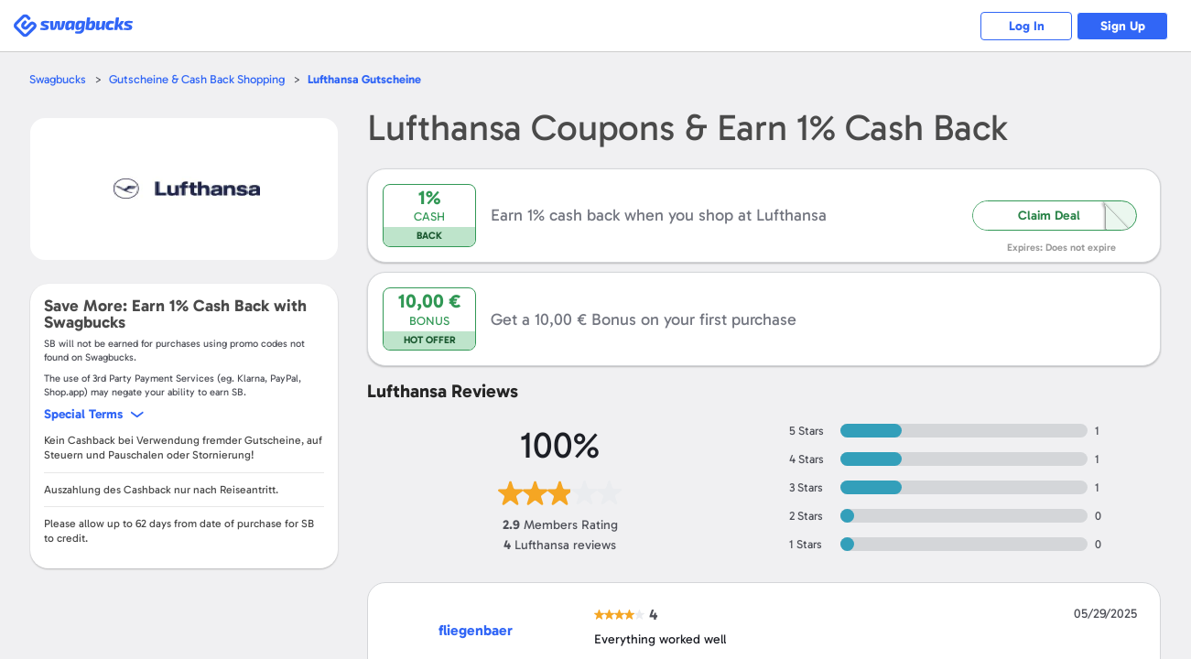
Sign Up (1122, 26)
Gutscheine (364, 79)
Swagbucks (57, 79)
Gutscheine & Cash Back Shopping (197, 79)
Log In (1027, 26)
